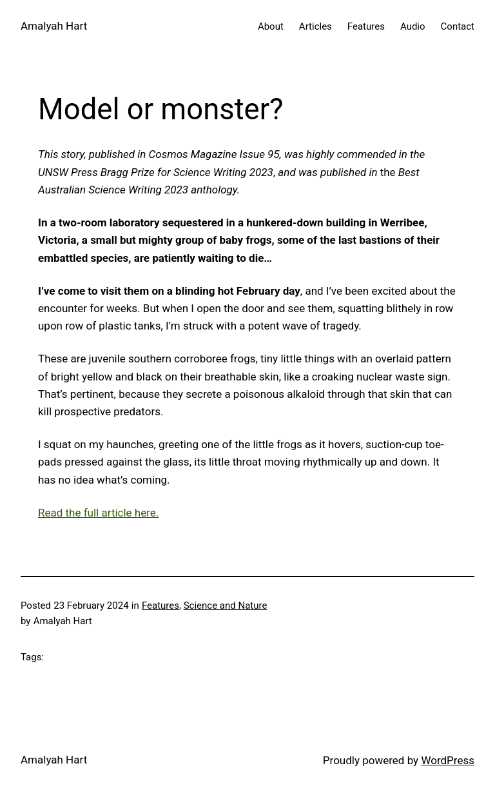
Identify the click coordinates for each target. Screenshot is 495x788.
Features (160, 605)
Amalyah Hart (54, 25)
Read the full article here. (98, 512)
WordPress (447, 760)
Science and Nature (225, 605)
